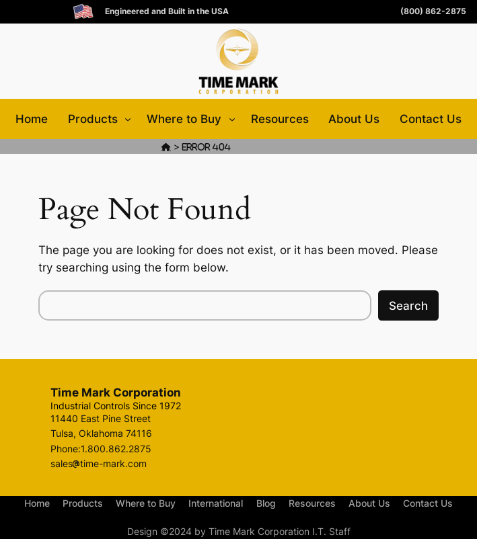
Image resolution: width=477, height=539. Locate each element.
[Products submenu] (127, 119)
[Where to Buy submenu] (232, 119)
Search (408, 306)
